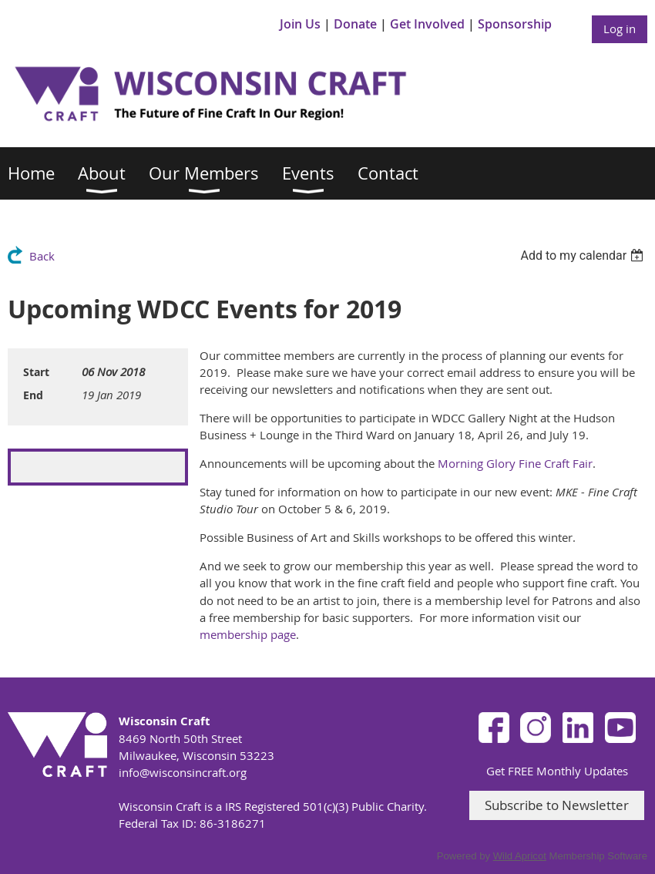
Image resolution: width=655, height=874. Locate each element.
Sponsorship (515, 23)
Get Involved (427, 23)
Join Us (300, 23)
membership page (248, 634)
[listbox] (583, 255)
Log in (619, 28)
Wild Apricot (519, 856)
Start (36, 372)
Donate (355, 23)
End (33, 395)
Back (42, 256)
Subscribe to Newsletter (557, 805)
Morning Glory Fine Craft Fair (515, 463)
